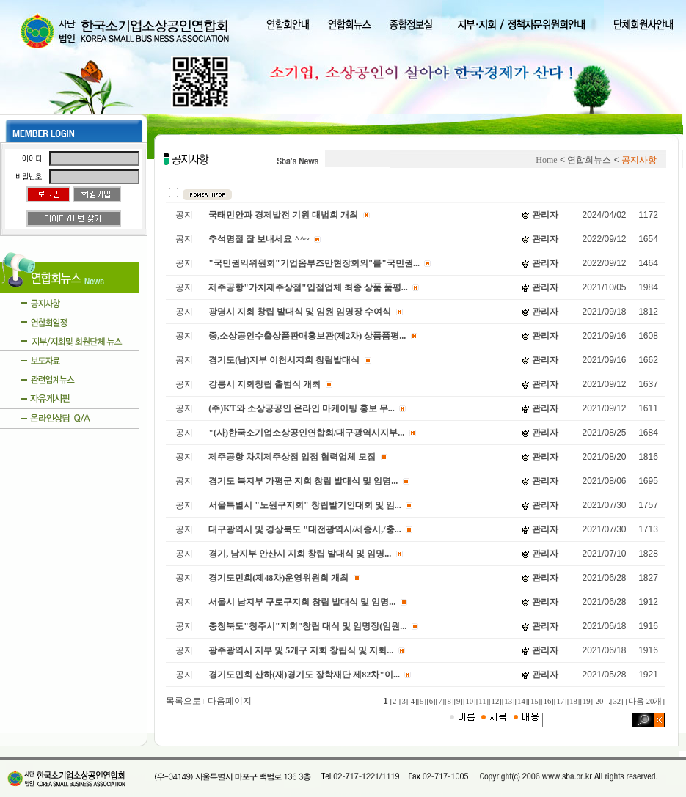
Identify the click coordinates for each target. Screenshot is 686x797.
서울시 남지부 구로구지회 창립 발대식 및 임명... (301, 602)
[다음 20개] (645, 701)
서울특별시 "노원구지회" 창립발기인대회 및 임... (304, 505)
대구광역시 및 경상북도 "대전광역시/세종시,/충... (304, 529)
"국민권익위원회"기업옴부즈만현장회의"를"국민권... (314, 263)
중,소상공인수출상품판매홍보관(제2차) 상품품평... (307, 336)
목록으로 (185, 701)
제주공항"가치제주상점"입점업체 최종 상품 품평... (307, 287)
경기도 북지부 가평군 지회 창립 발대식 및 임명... (303, 481)
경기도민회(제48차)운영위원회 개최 (278, 578)
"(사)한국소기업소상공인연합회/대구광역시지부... (306, 432)
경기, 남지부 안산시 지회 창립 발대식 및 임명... (299, 553)
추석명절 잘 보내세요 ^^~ (258, 239)
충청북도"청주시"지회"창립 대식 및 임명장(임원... (307, 626)
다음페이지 (230, 701)
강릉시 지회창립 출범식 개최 (264, 384)
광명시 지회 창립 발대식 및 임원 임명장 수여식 (299, 311)
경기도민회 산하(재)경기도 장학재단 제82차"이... (304, 674)
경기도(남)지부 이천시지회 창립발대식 (284, 360)
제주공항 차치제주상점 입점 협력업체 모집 (292, 457)
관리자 (545, 215)
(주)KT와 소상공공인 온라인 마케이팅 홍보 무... (301, 408)
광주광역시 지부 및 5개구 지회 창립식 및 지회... (300, 650)
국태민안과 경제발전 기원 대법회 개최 (283, 215)
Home (546, 160)
